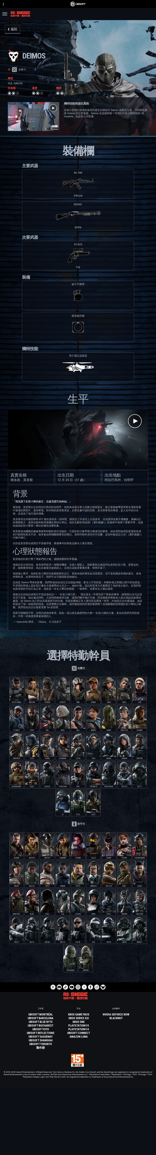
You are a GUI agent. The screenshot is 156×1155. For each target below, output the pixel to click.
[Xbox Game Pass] (78, 1014)
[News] (78, 1130)
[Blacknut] (116, 1018)
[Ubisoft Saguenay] (40, 1036)
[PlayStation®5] (78, 1025)
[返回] (12, 29)
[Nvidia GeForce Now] (116, 1014)
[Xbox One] (78, 1021)
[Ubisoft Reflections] (40, 1033)
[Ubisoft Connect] (78, 1122)
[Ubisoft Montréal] (40, 1014)
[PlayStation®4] (78, 1029)
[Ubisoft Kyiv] (40, 1029)
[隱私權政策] (78, 1145)
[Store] (78, 1118)
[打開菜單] (4, 14)
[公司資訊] (78, 1126)
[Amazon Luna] (78, 1036)
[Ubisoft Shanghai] (40, 1040)
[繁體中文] (78, 1091)
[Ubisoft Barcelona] (40, 1018)
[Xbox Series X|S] (78, 1018)
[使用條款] (78, 1150)
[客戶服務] (78, 1134)
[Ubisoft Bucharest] (40, 1025)
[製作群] (40, 1047)
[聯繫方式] (78, 1141)
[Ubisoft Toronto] (40, 1044)
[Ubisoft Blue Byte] (40, 1021)
